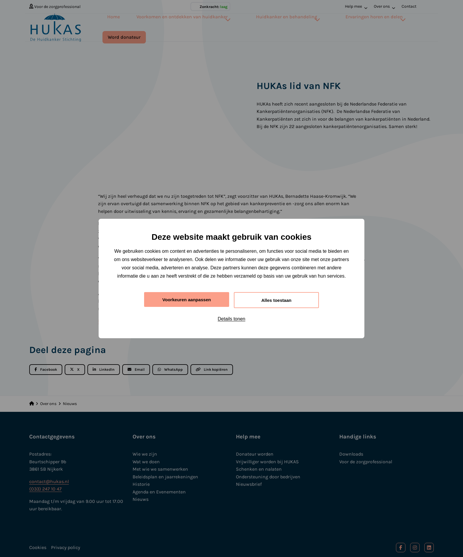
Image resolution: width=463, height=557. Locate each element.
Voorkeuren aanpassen (187, 299)
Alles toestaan (276, 299)
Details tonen (231, 319)
